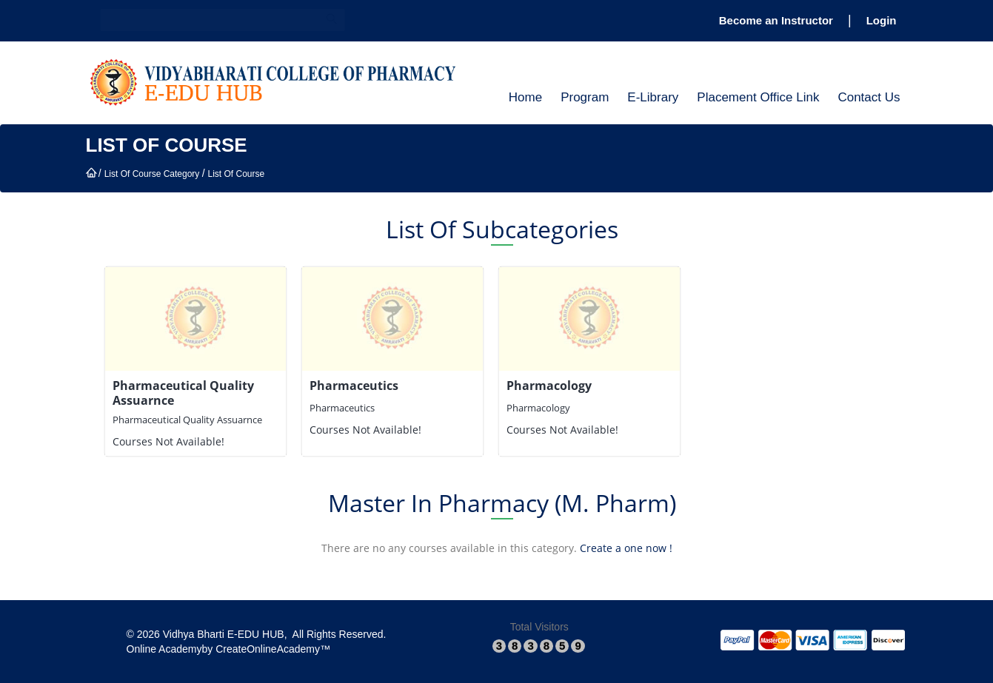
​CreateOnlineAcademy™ (272, 649)
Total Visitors (539, 627)
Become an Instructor (776, 20)
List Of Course (235, 174)
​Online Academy (164, 649)
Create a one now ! (626, 548)
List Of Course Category (152, 174)
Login (881, 20)
